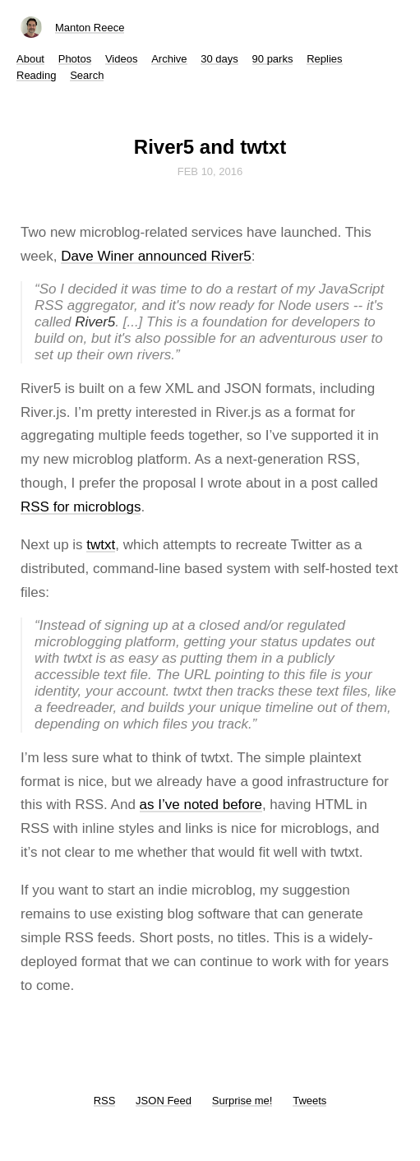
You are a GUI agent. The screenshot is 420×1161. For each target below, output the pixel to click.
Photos (74, 59)
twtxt (100, 545)
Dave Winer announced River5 (156, 256)
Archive (169, 59)
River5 (95, 322)
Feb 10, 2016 (210, 171)
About (30, 59)
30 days (219, 59)
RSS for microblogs (81, 507)
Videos (121, 59)
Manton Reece (90, 27)
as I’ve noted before (201, 804)
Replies (324, 59)
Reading (36, 75)
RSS (105, 1100)
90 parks (272, 59)
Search (87, 75)
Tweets (309, 1100)
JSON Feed (164, 1100)
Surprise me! (242, 1100)
